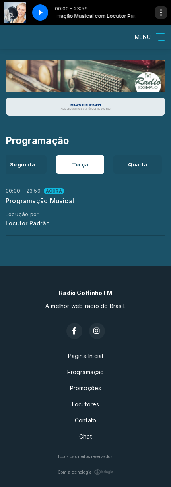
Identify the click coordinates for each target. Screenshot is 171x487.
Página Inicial (85, 355)
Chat (85, 436)
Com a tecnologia (85, 472)
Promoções (85, 388)
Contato (85, 420)
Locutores (85, 404)
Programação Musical (40, 201)
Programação (85, 371)
